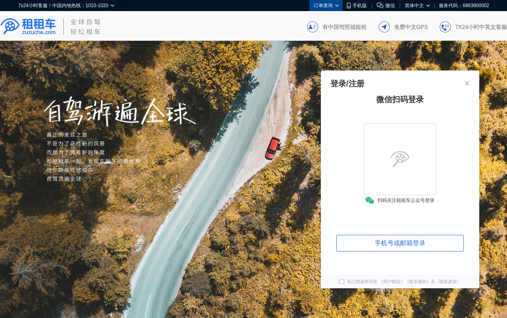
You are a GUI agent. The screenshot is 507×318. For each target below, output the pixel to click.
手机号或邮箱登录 (400, 243)
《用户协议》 (392, 281)
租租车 (28, 26)
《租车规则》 (418, 281)
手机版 (357, 5)
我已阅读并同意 (359, 281)
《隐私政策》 (448, 281)
